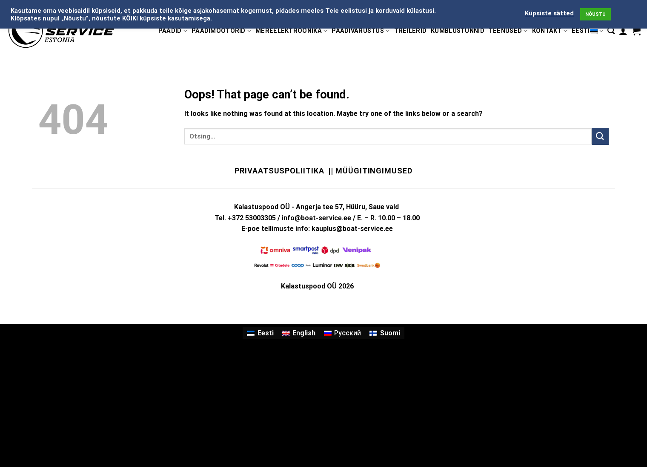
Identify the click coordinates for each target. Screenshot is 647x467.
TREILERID (410, 31)
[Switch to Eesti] (260, 333)
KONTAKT (550, 31)
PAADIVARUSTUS (360, 31)
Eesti (587, 31)
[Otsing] (611, 31)
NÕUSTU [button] (595, 14)
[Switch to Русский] (342, 333)
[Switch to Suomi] (384, 333)
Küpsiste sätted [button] (549, 13)
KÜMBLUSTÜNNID (457, 31)
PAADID (172, 31)
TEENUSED (508, 31)
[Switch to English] (299, 333)
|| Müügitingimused (370, 170)
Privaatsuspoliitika (279, 170)
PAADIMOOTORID (221, 31)
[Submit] (600, 136)
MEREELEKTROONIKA (291, 31)
